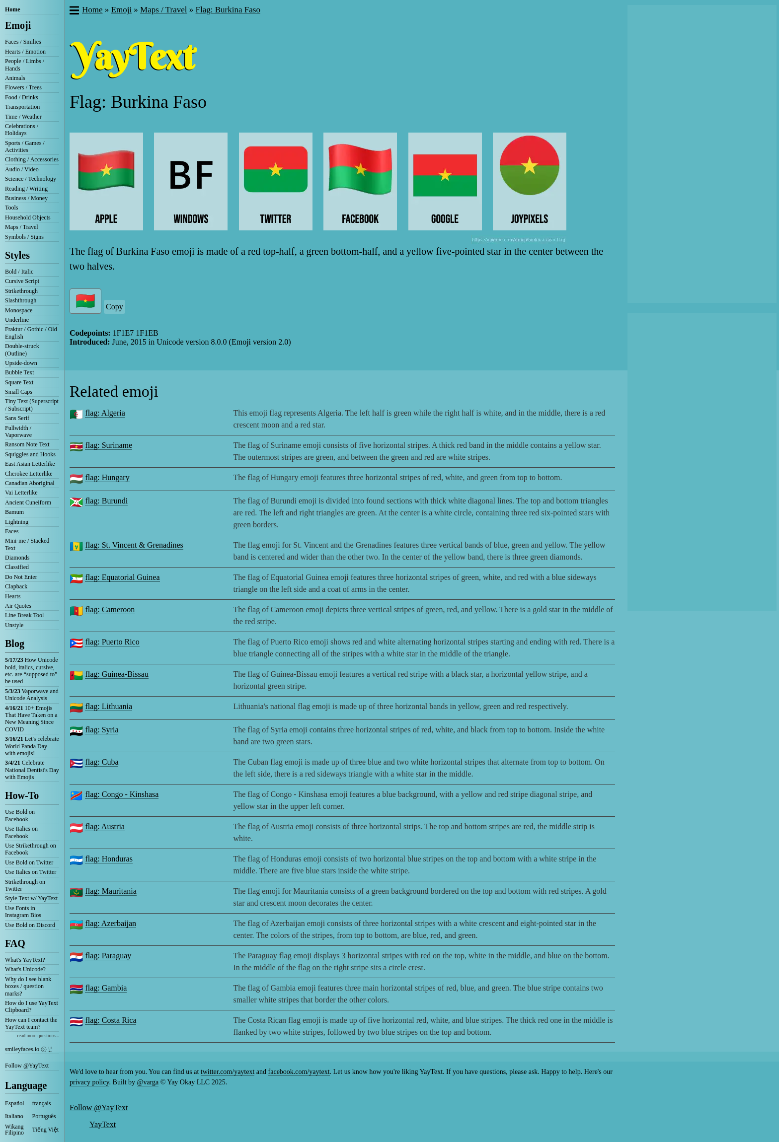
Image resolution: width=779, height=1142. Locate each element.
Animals (15, 77)
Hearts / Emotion (25, 51)
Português (44, 1116)
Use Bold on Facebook (20, 815)
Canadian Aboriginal (30, 483)
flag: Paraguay (108, 955)
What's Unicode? (25, 969)
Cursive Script (22, 281)
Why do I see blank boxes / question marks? (28, 986)
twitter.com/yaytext (227, 1071)
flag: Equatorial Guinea (122, 577)
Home (12, 9)
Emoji (18, 25)
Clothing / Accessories (32, 159)
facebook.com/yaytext (299, 1071)
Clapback (16, 586)
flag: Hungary (107, 477)
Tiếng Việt (45, 1129)
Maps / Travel (21, 226)
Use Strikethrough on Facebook (30, 849)
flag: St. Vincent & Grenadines (134, 545)
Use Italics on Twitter (30, 871)
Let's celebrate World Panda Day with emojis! (32, 746)
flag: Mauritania (111, 891)
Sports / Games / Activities (25, 146)
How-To (22, 795)
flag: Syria (101, 729)
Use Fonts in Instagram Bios (23, 912)
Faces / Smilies (23, 41)
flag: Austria (105, 826)
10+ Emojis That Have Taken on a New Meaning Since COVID (31, 719)
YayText (102, 1124)
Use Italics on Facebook (21, 832)
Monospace (18, 310)
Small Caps (18, 391)
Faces (11, 531)
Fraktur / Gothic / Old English (31, 333)
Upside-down (21, 362)
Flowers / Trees (23, 87)
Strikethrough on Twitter (25, 885)
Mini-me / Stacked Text (27, 544)
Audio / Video (22, 169)
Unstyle (14, 625)
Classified (17, 567)
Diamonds (17, 557)
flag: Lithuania (108, 706)
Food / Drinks (21, 97)
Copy (114, 306)
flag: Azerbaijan (110, 923)
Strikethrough (21, 290)
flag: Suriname (108, 445)
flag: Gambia (106, 988)
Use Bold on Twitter (29, 862)
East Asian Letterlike (30, 463)
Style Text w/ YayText (31, 898)
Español (14, 1103)
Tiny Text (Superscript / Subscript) (32, 405)
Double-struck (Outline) (22, 350)
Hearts (12, 596)
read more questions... (38, 1035)
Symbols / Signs (24, 236)
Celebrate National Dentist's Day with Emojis (32, 770)
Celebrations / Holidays (21, 130)
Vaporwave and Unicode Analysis (32, 695)
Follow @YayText (27, 1065)
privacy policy (89, 1082)
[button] (74, 11)
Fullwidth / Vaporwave (18, 431)
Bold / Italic (19, 271)
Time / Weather (23, 116)
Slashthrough (20, 300)
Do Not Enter (21, 576)
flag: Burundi (106, 501)
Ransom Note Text (27, 444)
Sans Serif (17, 418)
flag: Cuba (101, 762)
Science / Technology (30, 178)
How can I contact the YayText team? (31, 1023)
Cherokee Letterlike (29, 473)
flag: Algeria (105, 413)
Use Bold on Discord (30, 925)
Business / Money (26, 198)
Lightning (16, 521)
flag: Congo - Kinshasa (121, 794)
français (41, 1103)
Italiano (14, 1116)
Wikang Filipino (14, 1129)
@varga (148, 1082)
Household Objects (28, 217)
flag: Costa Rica (110, 1020)
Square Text (19, 382)
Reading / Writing (26, 188)
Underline (17, 319)
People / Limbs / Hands (24, 64)
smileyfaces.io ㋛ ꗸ (28, 1049)
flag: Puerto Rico (112, 642)
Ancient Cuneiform (28, 502)
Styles (17, 255)
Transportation (22, 106)
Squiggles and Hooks (30, 454)
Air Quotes (18, 605)
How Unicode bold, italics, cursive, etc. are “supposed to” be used (31, 670)
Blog (14, 643)
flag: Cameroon (110, 609)
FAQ (15, 943)
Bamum (14, 511)
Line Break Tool (24, 615)
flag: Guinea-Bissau (117, 674)
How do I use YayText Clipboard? (31, 1006)
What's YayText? (25, 959)
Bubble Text (19, 372)
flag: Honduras (109, 859)
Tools (11, 207)
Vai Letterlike (21, 492)
